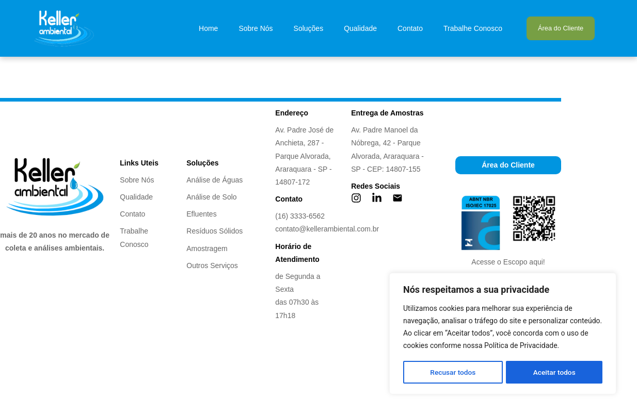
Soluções (309, 28)
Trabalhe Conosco (472, 28)
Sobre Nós (255, 28)
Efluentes (201, 214)
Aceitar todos (554, 372)
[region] (502, 334)
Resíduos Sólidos (214, 231)
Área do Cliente (560, 28)
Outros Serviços (212, 265)
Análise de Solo (211, 197)
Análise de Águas (214, 180)
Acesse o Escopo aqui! (508, 262)
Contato (410, 28)
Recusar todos (452, 372)
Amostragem (206, 248)
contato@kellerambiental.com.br (327, 229)
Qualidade (360, 28)
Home (208, 28)
